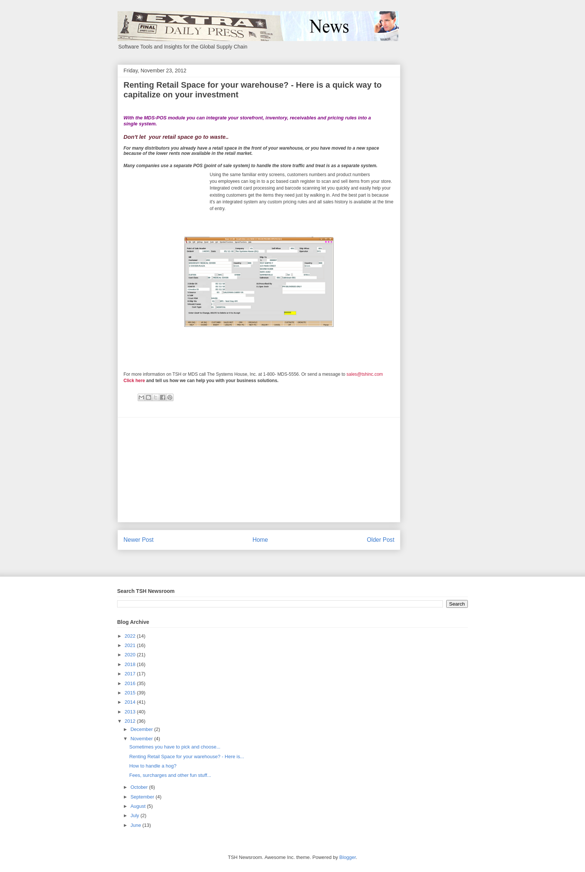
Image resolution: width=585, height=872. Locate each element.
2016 (131, 683)
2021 (131, 645)
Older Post (380, 540)
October (140, 787)
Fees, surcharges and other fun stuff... (170, 775)
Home (260, 540)
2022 (131, 636)
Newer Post (138, 540)
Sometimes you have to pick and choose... (174, 747)
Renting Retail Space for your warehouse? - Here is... (186, 756)
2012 (131, 721)
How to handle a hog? (152, 766)
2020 (131, 654)
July (136, 815)
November (142, 738)
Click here (134, 380)
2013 (131, 712)
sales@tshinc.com (365, 374)
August (139, 806)
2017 (131, 673)
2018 (131, 664)
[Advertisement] (259, 469)
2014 (131, 702)
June (137, 825)
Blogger (348, 857)
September (143, 797)
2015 (131, 693)
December (142, 729)
